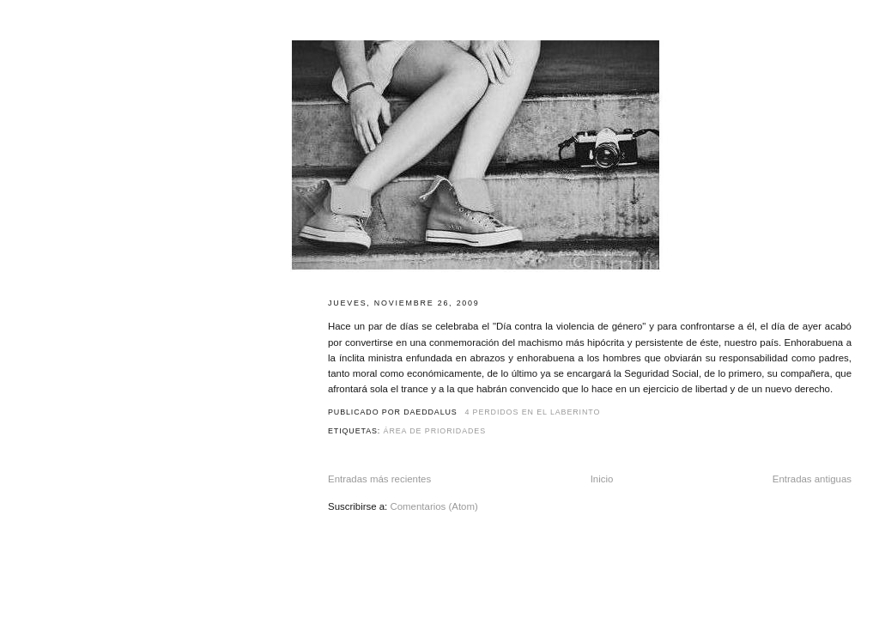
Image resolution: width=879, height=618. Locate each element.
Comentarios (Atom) (433, 506)
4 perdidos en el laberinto (532, 412)
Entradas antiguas (812, 479)
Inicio (602, 479)
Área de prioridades (435, 431)
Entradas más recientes (379, 479)
